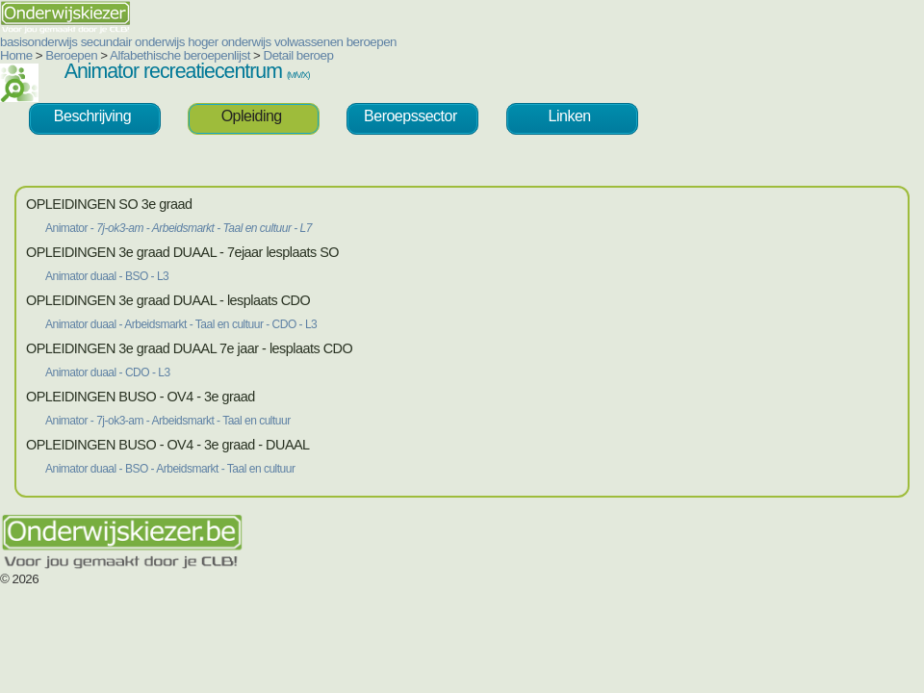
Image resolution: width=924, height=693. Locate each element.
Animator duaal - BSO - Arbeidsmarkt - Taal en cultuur (170, 468)
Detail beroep (299, 55)
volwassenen (309, 42)
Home (16, 55)
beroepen (371, 42)
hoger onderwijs (229, 42)
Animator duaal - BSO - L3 (106, 276)
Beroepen (71, 55)
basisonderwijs (38, 42)
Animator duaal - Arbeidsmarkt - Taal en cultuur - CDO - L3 (181, 324)
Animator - (178, 228)
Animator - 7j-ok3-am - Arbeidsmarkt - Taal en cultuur (168, 420)
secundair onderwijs (133, 42)
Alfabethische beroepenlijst (180, 55)
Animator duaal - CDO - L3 (107, 372)
